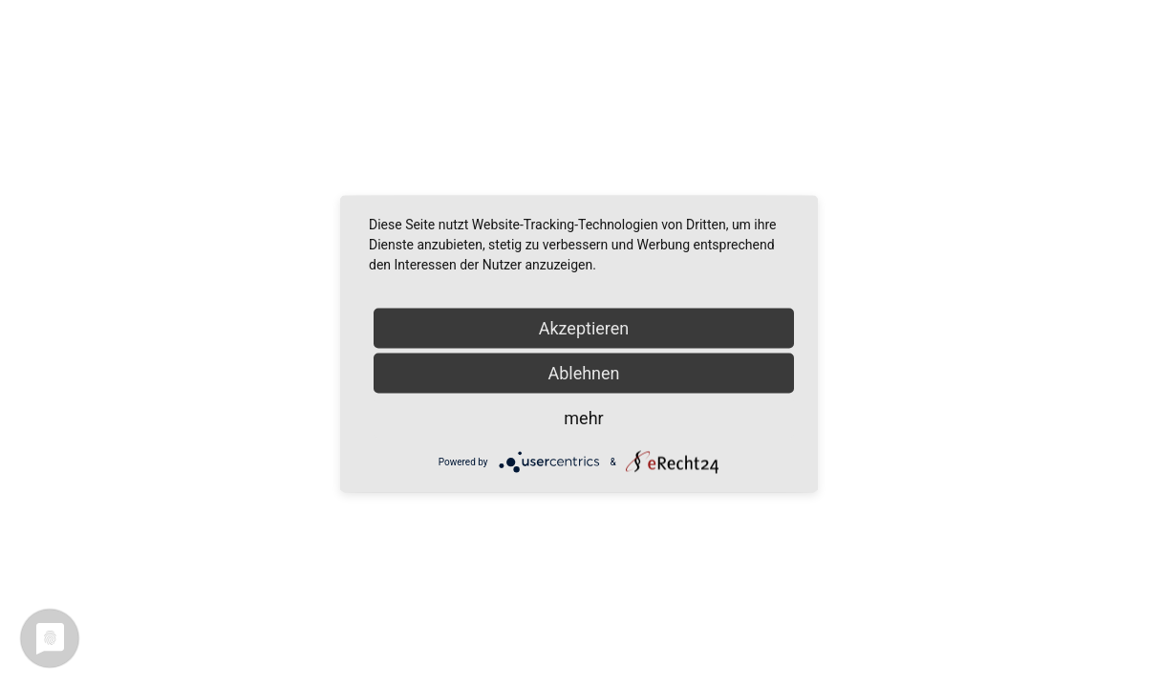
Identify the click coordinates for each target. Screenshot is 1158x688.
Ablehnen (583, 373)
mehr (583, 418)
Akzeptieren (584, 328)
